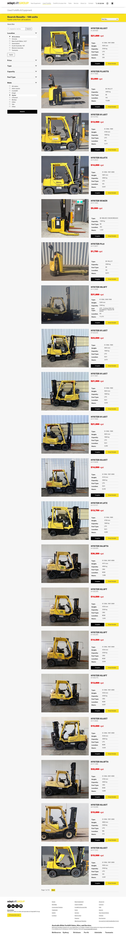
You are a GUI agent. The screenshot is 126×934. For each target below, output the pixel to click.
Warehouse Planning (80, 921)
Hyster (14, 95)
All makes (15, 86)
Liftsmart (15, 97)
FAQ (100, 907)
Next (53, 890)
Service (76, 3)
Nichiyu (14, 100)
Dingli (14, 93)
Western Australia (17, 48)
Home (53, 901)
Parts (70, 3)
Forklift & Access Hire (59, 3)
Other (13, 106)
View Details (112, 63)
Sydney (66, 932)
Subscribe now (14, 915)
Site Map (54, 904)
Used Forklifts (47, 3)
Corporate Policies (57, 907)
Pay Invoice (102, 918)
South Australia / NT (18, 46)
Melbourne (56, 932)
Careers (101, 904)
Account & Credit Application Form (109, 921)
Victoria (14, 39)
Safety (54, 913)
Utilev (14, 102)
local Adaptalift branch (90, 929)
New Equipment (35, 3)
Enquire (97, 63)
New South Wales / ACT (19, 41)
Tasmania (15, 50)
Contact (90, 3)
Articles (101, 915)
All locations (16, 36)
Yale (13, 104)
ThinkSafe (55, 910)
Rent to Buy (78, 915)
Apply (11, 54)
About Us (83, 3)
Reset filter (11, 24)
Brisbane (77, 932)
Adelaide (98, 932)
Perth (86, 932)
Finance (77, 918)
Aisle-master (16, 88)
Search (28, 29)
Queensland (15, 43)
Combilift (15, 91)
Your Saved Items (104, 913)
